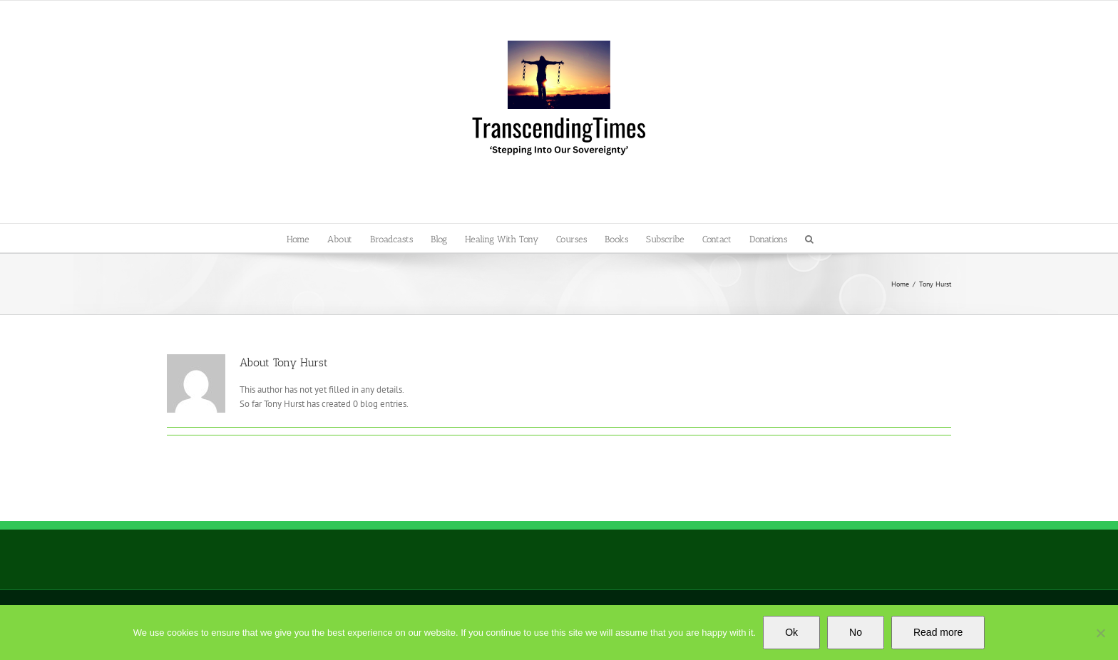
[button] (809, 238)
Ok (791, 632)
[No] (1100, 633)
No (855, 632)
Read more (938, 632)
